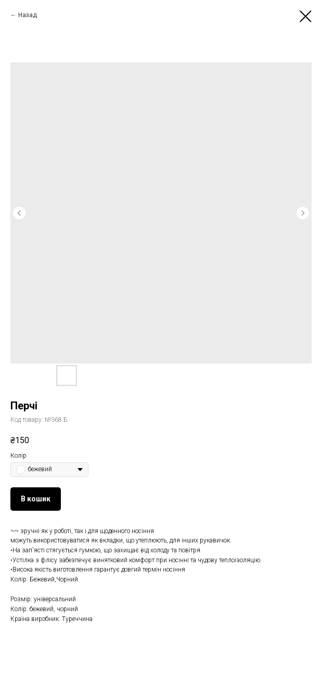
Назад (27, 15)
